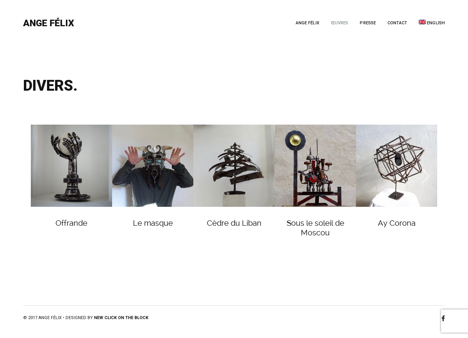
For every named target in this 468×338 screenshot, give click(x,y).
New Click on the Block (121, 317)
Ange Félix (48, 23)
